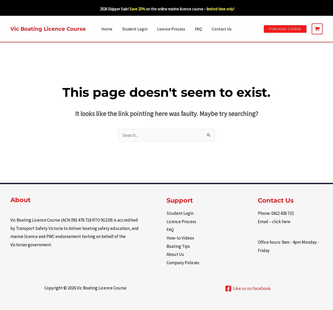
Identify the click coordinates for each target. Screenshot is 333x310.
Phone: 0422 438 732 (276, 213)
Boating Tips (178, 246)
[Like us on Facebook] (247, 288)
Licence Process (171, 28)
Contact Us (219, 28)
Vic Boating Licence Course (48, 29)
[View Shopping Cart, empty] (317, 28)
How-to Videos (180, 238)
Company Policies (182, 263)
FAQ (197, 28)
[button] (285, 29)
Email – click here (274, 221)
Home (109, 28)
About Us (175, 254)
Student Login (136, 28)
